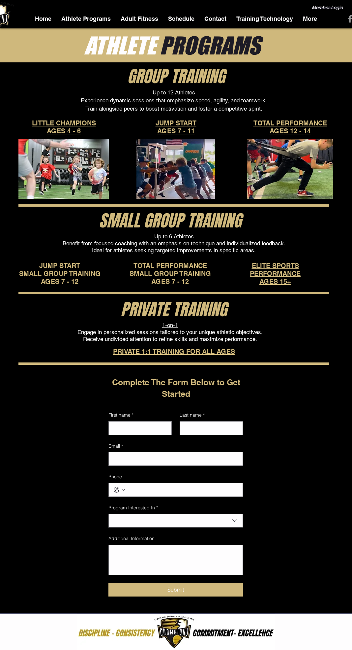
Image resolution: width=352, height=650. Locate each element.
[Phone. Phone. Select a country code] (119, 490)
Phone (115, 477)
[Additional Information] (176, 560)
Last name (192, 415)
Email (115, 446)
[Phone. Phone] (182, 489)
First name (120, 415)
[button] (310, 18)
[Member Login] (327, 8)
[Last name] (209, 428)
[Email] (174, 458)
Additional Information (131, 538)
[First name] (138, 428)
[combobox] (175, 521)
